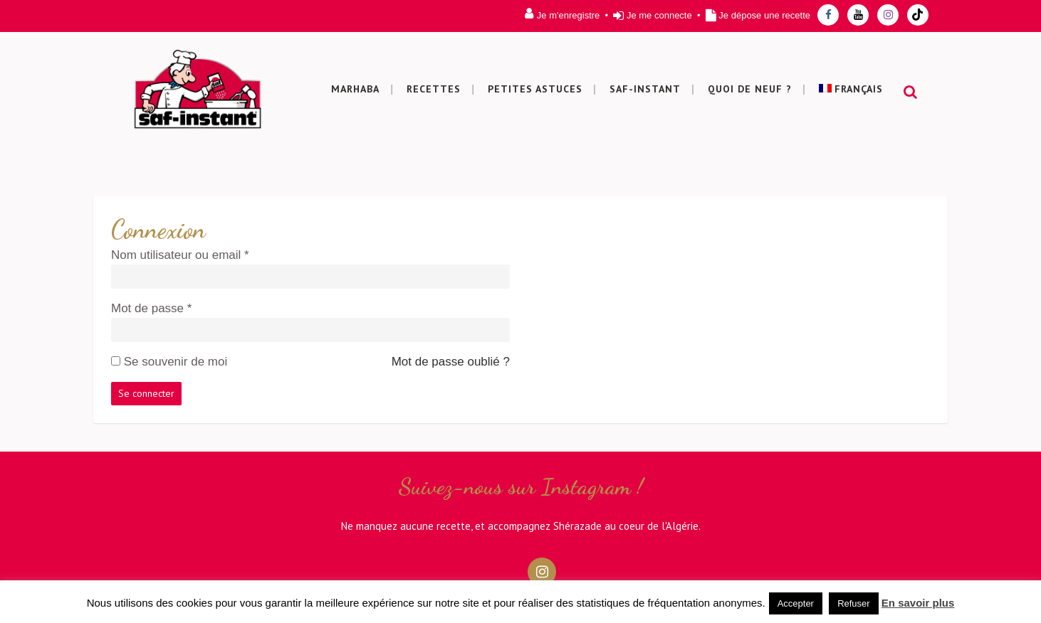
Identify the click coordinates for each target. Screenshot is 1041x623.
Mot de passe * (151, 308)
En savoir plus (918, 603)
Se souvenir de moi (176, 361)
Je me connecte (659, 15)
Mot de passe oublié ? (451, 361)
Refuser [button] (853, 603)
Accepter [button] (796, 603)
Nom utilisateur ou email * (180, 255)
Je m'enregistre (568, 15)
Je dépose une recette (764, 15)
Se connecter (146, 393)
